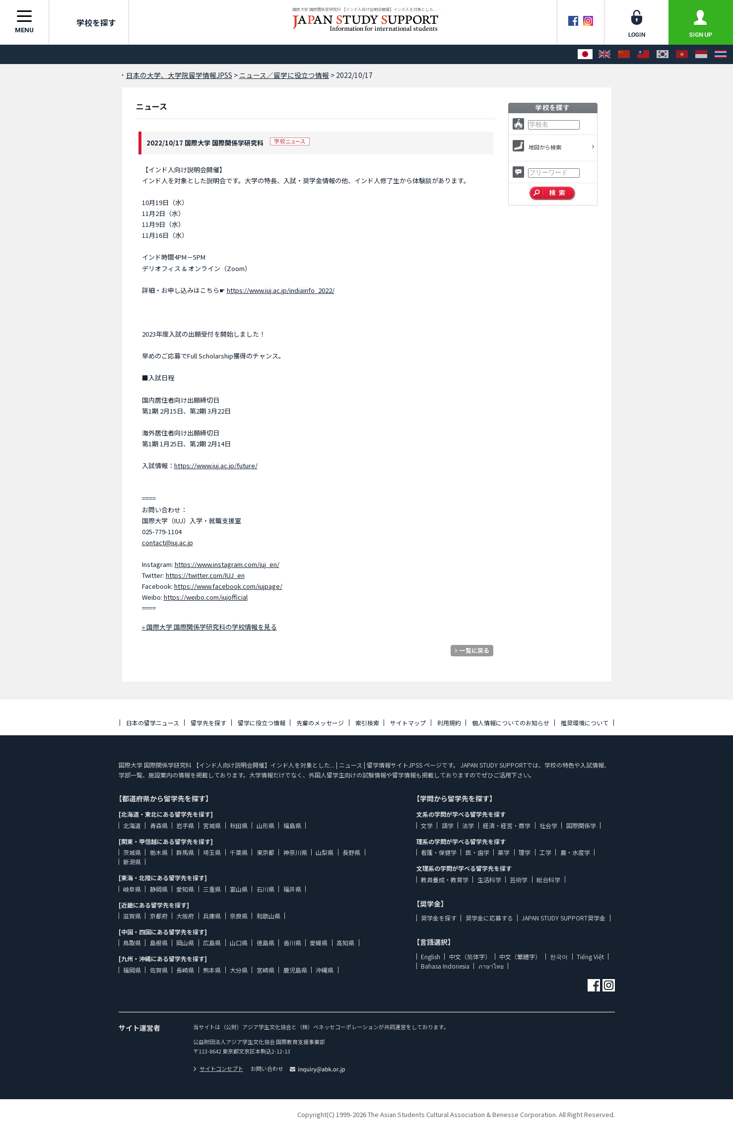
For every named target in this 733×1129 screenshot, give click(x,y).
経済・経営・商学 (507, 825)
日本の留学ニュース (152, 722)
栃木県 (159, 852)
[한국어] (662, 54)
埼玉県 (212, 852)
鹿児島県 (295, 970)
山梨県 (324, 852)
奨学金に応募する (489, 918)
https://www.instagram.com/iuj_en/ (227, 564)
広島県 (212, 942)
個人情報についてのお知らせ (510, 722)
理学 (525, 852)
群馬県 (185, 852)
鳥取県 (132, 942)
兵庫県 (212, 916)
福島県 (292, 825)
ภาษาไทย (491, 966)
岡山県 (185, 942)
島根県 (159, 942)
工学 (545, 852)
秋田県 (239, 825)
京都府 (159, 916)
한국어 (559, 956)
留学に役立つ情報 (261, 722)
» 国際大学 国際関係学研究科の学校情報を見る (209, 627)
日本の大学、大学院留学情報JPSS (179, 75)
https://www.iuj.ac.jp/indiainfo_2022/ (280, 290)
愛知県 (185, 889)
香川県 (292, 942)
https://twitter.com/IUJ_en (205, 575)
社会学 (548, 825)
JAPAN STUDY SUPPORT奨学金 (563, 918)
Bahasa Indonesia (445, 966)
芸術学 (519, 879)
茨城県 (132, 852)
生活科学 (489, 879)
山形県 (265, 825)
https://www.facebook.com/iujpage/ (228, 586)
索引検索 (367, 722)
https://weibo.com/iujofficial (206, 597)
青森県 (159, 825)
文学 (427, 825)
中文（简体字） (470, 956)
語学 (448, 825)
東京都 (265, 852)
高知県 (345, 942)
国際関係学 (581, 825)
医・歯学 (477, 852)
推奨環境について (584, 722)
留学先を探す (208, 722)
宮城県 (212, 825)
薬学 (504, 852)
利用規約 (449, 722)
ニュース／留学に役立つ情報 (284, 75)
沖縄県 (324, 970)
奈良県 (239, 916)
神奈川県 (295, 852)
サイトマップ (408, 722)
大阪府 (185, 916)
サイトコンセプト (218, 1068)
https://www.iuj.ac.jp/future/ (216, 465)
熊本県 (212, 970)
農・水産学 (575, 852)
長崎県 (185, 970)
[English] (604, 54)
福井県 (292, 889)
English (430, 956)
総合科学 (548, 879)
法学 (468, 825)
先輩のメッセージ (320, 722)
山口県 (239, 942)
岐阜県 (132, 889)
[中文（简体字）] (623, 54)
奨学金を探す (439, 918)
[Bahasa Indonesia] (701, 54)
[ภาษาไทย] (720, 54)
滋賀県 (132, 916)
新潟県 (132, 861)
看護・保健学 (439, 852)
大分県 (239, 970)
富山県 (239, 889)
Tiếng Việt (590, 956)
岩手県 (185, 825)
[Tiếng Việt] (681, 54)
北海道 (132, 825)
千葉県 (239, 852)
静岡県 (159, 889)
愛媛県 (319, 942)
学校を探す (89, 22)
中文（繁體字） (520, 956)
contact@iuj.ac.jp (167, 542)
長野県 (351, 852)
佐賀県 (159, 970)
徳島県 (265, 942)
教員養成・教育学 (444, 879)
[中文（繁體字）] (643, 54)
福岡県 (132, 970)
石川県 (265, 889)
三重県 (212, 889)
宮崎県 (265, 970)
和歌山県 (268, 916)
